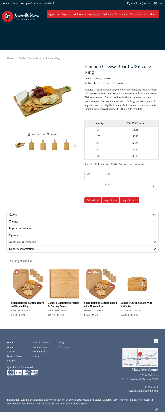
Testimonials (39, 351)
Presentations (40, 347)
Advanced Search (42, 342)
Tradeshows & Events (113, 14)
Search (132, 3)
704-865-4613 (150, 386)
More (152, 14)
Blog (61, 342)
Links (36, 356)
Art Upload (26, 3)
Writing (93, 14)
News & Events (15, 356)
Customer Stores (138, 14)
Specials (11, 360)
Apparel (52, 14)
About (15, 3)
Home (6, 3)
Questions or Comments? (20, 367)
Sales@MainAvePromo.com (143, 390)
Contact (38, 3)
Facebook (49, 3)
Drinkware (77, 14)
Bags (64, 14)
